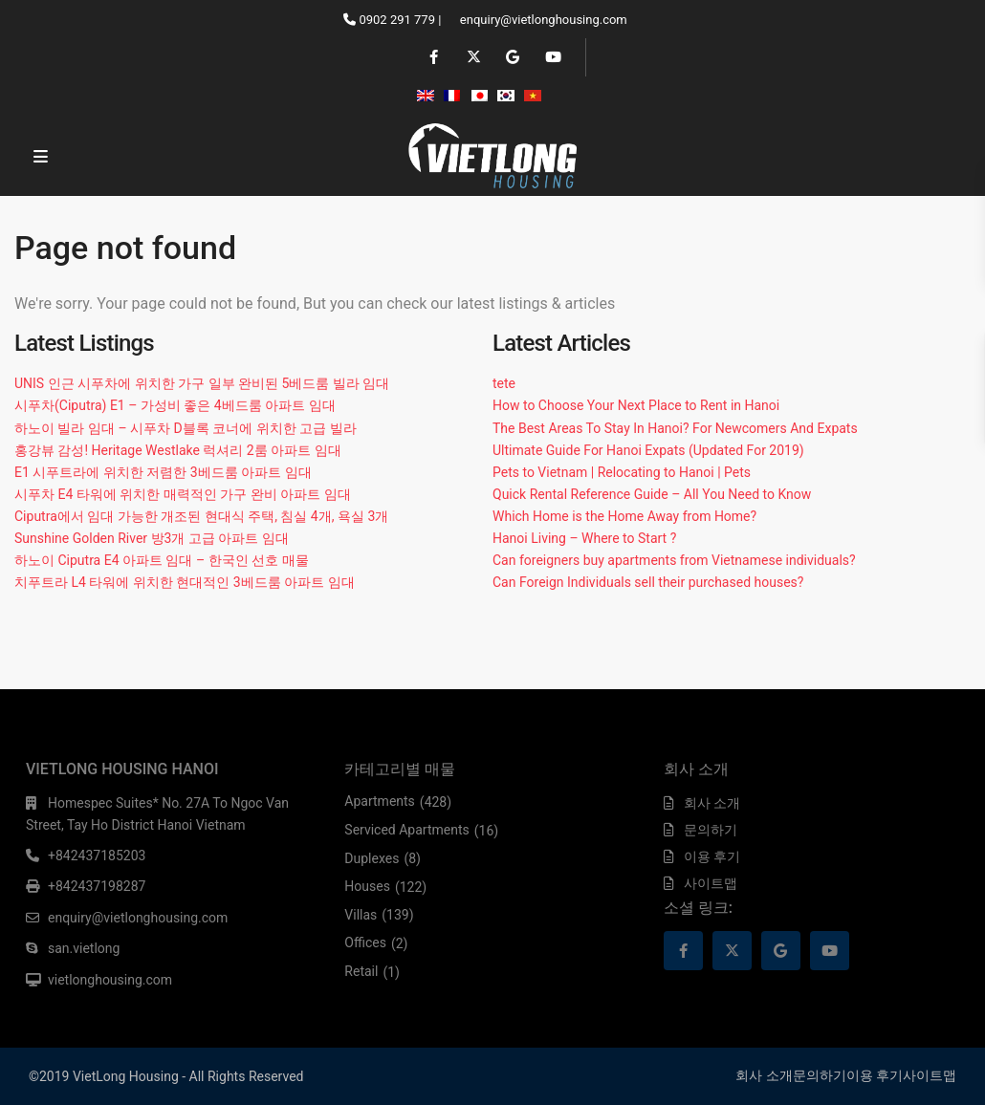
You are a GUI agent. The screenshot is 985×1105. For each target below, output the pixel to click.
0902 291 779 (397, 19)
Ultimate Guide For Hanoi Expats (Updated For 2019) (648, 450)
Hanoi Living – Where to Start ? (584, 538)
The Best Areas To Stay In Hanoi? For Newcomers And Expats (675, 428)
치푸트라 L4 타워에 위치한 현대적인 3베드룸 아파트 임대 (184, 582)
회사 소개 (712, 803)
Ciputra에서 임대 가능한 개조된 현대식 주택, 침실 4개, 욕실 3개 (201, 516)
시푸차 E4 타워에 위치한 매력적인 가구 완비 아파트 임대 (182, 494)
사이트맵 (710, 883)
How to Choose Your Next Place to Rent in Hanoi (635, 405)
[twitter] (472, 57)
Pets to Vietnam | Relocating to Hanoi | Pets (621, 472)
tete (503, 383)
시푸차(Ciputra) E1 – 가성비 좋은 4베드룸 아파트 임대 (175, 405)
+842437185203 (96, 855)
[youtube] (551, 57)
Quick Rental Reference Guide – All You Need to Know (651, 494)
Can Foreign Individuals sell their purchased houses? (647, 582)
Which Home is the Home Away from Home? (624, 516)
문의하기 (710, 829)
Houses (367, 886)
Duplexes (371, 858)
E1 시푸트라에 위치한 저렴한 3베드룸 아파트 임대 (163, 472)
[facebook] (433, 57)
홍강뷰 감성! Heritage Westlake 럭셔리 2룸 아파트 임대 (177, 450)
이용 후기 (712, 856)
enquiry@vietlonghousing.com (543, 19)
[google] (512, 57)
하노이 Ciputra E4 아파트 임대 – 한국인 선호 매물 (161, 560)
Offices (365, 942)
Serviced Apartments (406, 829)
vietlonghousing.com (110, 979)
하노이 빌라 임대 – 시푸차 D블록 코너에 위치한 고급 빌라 (185, 428)
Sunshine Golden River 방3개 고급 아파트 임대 (151, 538)
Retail (361, 971)
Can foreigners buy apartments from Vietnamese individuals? (674, 560)
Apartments (379, 801)
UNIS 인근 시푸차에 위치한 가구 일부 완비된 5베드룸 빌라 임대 (201, 383)
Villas (360, 914)
